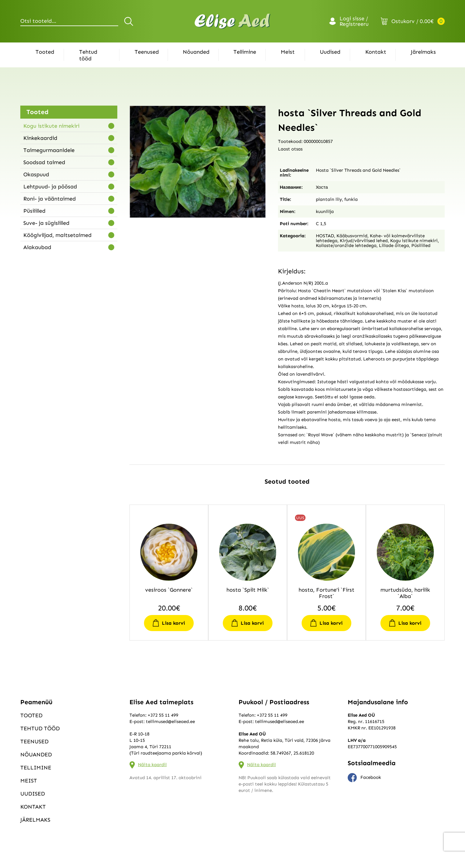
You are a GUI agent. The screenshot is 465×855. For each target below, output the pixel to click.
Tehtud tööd (88, 55)
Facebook (364, 777)
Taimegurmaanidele (49, 150)
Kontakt (375, 52)
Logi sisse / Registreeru (354, 21)
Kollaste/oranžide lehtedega (346, 245)
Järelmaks (423, 52)
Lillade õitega (394, 245)
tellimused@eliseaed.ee (170, 721)
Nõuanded (196, 52)
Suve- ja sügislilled (46, 223)
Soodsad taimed (44, 162)
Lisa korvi (173, 623)
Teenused (147, 52)
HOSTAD (325, 235)
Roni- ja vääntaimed (49, 198)
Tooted (44, 52)
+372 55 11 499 (163, 715)
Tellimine (244, 52)
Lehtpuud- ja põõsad (50, 186)
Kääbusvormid (351, 235)
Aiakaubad (37, 247)
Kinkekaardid (40, 138)
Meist (288, 52)
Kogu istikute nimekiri (51, 126)
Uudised (330, 52)
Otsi (129, 21)
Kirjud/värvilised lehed (364, 240)
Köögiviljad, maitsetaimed (57, 235)
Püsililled (34, 211)
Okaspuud (36, 174)
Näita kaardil (152, 764)
